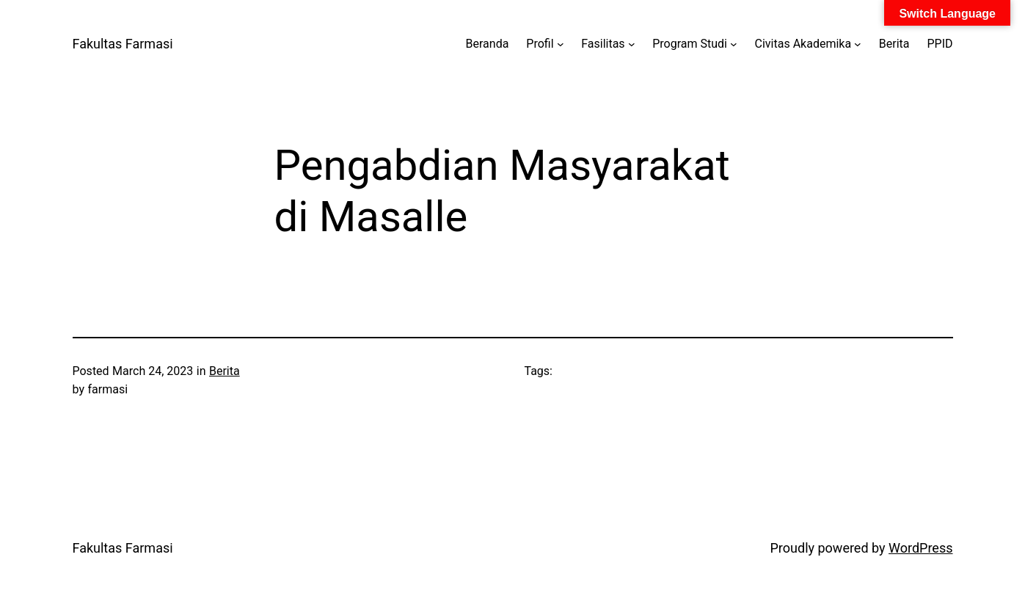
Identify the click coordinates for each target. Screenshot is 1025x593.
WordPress (920, 548)
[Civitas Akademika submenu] (857, 44)
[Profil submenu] (560, 44)
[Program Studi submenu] (733, 44)
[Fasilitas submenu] (631, 44)
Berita (224, 371)
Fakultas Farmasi (123, 43)
